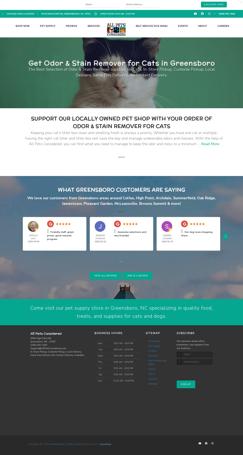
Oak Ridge (206, 198)
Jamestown (72, 203)
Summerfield (184, 198)
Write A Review (137, 275)
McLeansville (125, 203)
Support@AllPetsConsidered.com (48, 348)
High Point (145, 198)
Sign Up (186, 384)
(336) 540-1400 (38, 345)
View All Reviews (105, 275)
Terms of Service (75, 444)
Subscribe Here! (214, 4)
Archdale (163, 198)
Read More (210, 143)
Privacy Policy (57, 444)
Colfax (128, 198)
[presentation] (176, 5)
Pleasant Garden (98, 203)
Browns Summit (152, 203)
